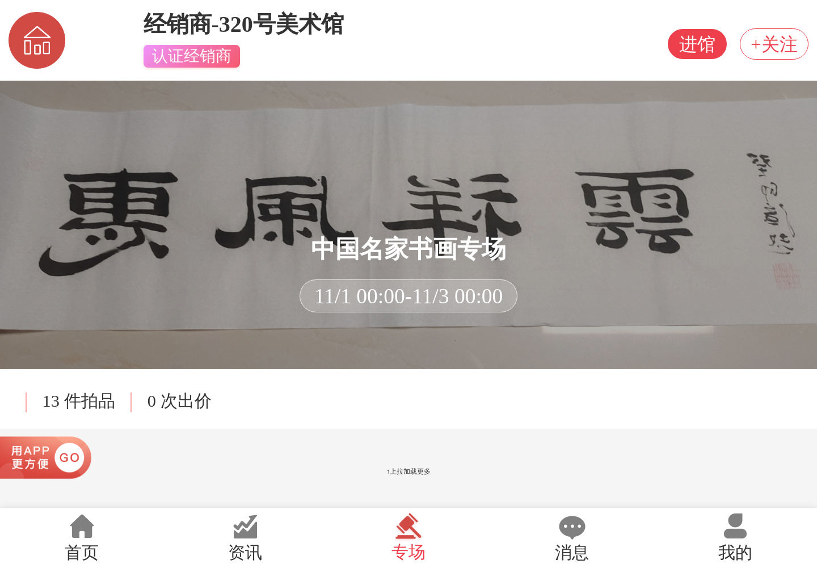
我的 (735, 537)
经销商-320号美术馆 (244, 24)
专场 (408, 536)
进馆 (689, 45)
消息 (572, 537)
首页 (81, 537)
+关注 (771, 45)
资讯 (245, 537)
